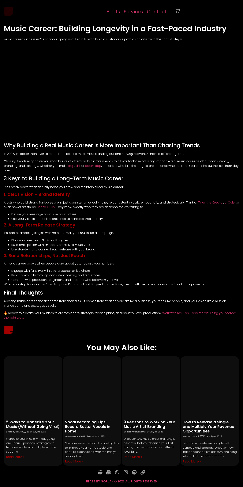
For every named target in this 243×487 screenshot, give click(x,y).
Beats (113, 11)
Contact (156, 11)
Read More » (15, 457)
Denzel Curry (46, 207)
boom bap (93, 166)
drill (78, 166)
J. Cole (230, 202)
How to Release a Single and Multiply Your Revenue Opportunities (208, 426)
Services (133, 11)
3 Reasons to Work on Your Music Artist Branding (149, 424)
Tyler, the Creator (210, 202)
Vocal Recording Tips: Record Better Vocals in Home (87, 426)
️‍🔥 (6, 313)
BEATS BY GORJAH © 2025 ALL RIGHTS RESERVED (121, 481)
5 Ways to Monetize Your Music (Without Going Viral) (33, 424)
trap (71, 166)
